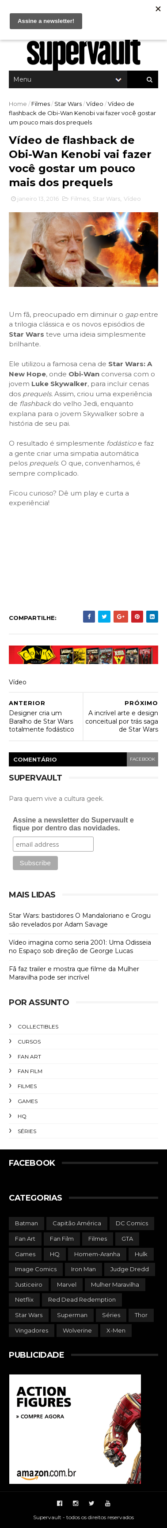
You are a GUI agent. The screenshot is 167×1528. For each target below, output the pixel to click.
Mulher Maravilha (115, 1284)
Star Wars (68, 103)
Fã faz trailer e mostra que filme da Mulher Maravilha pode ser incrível (74, 973)
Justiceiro (28, 1284)
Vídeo (94, 103)
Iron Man (83, 1269)
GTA (127, 1238)
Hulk (141, 1254)
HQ (22, 1116)
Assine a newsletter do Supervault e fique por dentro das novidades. (73, 824)
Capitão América (77, 1223)
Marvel (66, 1284)
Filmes (40, 103)
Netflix (24, 1299)
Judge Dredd (129, 1269)
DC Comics (132, 1223)
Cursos (29, 1041)
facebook (142, 759)
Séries (27, 1131)
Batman (26, 1223)
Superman (72, 1314)
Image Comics (36, 1269)
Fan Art (29, 1056)
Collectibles (38, 1026)
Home (18, 103)
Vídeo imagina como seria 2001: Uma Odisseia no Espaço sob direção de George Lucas (80, 947)
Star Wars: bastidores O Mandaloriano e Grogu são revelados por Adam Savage (80, 920)
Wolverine (77, 1330)
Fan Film (30, 1071)
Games (28, 1101)
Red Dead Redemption (82, 1299)
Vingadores (31, 1330)
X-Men (115, 1330)
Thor (141, 1314)
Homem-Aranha (97, 1254)
